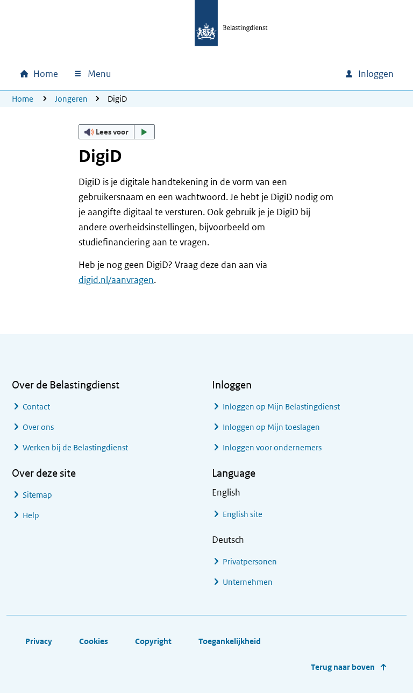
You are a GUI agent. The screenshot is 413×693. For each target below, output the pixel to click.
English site (242, 514)
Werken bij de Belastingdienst (75, 447)
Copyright (153, 641)
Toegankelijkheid (229, 641)
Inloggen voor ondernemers (272, 447)
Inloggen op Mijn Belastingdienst (281, 406)
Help (31, 515)
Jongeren (71, 99)
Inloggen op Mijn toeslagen (271, 427)
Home (22, 99)
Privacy (38, 641)
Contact (36, 406)
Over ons (38, 427)
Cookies (93, 641)
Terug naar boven (343, 667)
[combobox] (244, 74)
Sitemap (37, 495)
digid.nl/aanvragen (116, 280)
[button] (117, 131)
